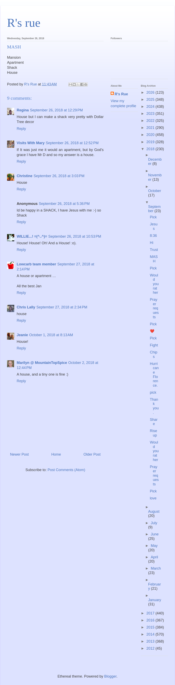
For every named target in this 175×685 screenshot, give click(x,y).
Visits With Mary (31, 143)
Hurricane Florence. (154, 374)
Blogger (110, 676)
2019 (150, 142)
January (154, 600)
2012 (150, 648)
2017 (150, 613)
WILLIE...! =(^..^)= (32, 236)
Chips (153, 354)
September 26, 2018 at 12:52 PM (72, 143)
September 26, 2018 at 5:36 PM (64, 204)
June (155, 534)
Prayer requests (154, 308)
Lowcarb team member (36, 264)
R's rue (23, 22)
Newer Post (19, 454)
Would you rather (154, 284)
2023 (150, 114)
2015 (150, 627)
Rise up (153, 433)
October (154, 191)
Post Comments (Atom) (66, 470)
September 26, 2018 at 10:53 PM (74, 236)
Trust (154, 250)
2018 (150, 149)
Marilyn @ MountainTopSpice (42, 363)
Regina (23, 110)
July (154, 523)
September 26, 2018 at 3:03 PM (59, 176)
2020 (150, 135)
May (154, 546)
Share (154, 422)
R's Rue (121, 94)
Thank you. (154, 406)
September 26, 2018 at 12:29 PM (56, 110)
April (154, 557)
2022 (150, 121)
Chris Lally (26, 307)
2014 (150, 634)
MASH (154, 259)
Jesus (154, 226)
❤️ (152, 331)
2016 (150, 620)
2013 (150, 641)
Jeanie (22, 335)
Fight (154, 345)
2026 (150, 92)
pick (153, 392)
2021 (150, 128)
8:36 (153, 236)
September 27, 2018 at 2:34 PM (61, 307)
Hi (151, 243)
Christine (24, 176)
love (153, 498)
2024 (150, 107)
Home (56, 454)
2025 (150, 100)
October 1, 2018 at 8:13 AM (51, 335)
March (156, 568)
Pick (153, 217)
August (154, 511)
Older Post (92, 454)
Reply (21, 129)
